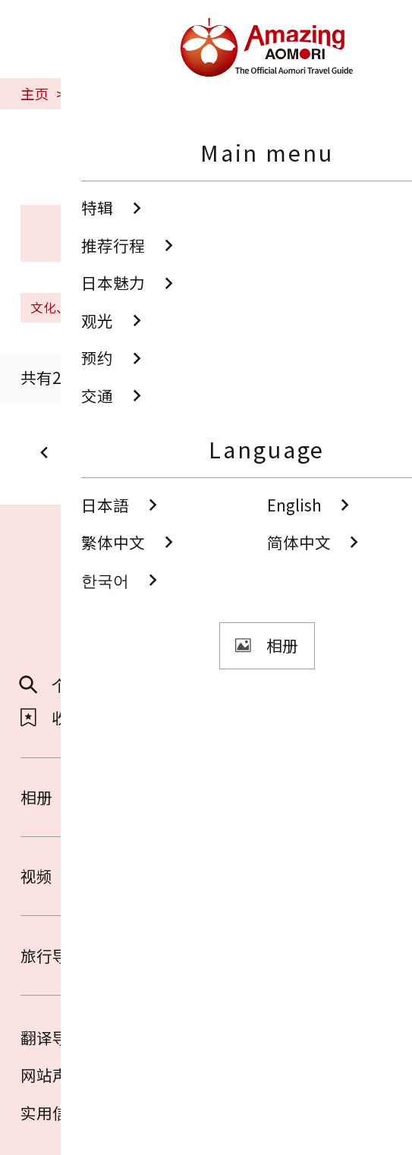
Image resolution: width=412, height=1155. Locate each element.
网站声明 (52, 1074)
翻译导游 (52, 1037)
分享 (245, 685)
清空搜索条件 (186, 307)
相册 (206, 796)
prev (64, 452)
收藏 (51, 717)
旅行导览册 (206, 955)
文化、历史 (72, 307)
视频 (206, 875)
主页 (34, 94)
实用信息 (52, 1112)
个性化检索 (75, 685)
